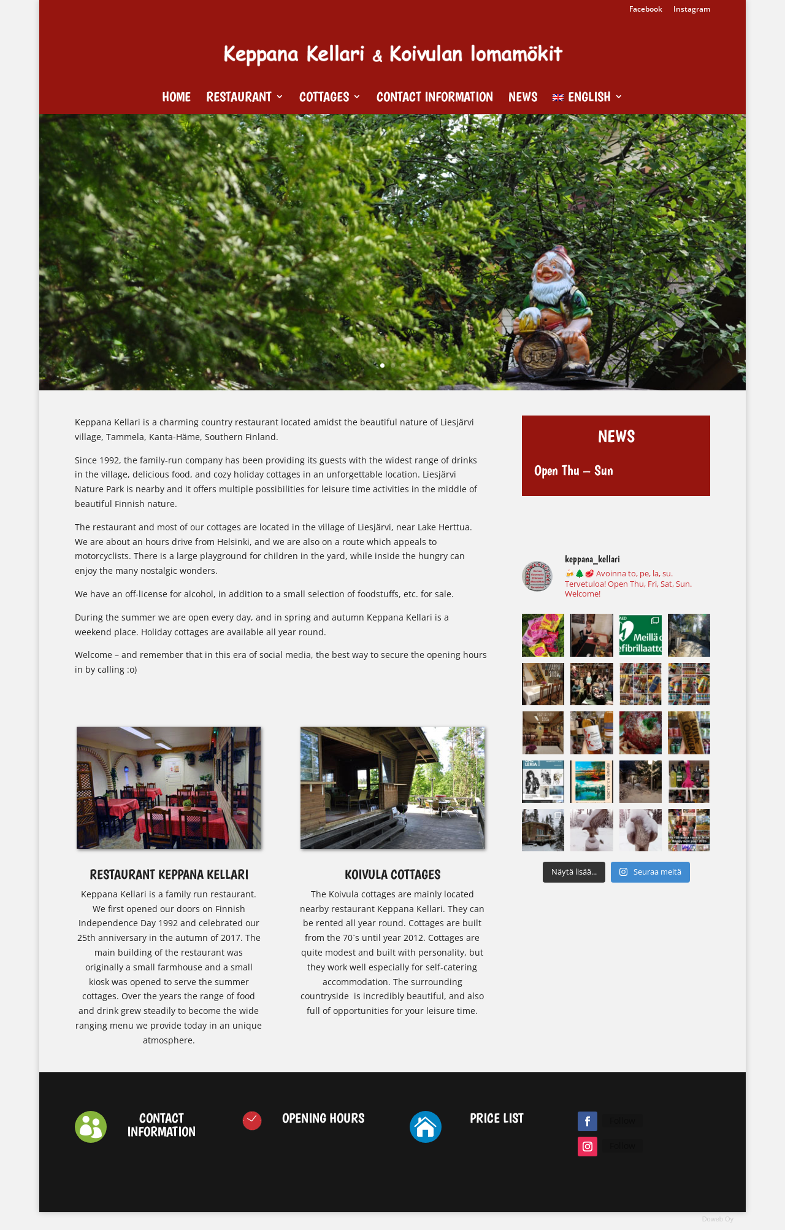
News (522, 98)
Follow (622, 1120)
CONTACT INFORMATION (161, 1124)
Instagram (691, 10)
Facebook (645, 10)
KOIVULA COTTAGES (392, 874)
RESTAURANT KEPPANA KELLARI (169, 874)
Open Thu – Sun (573, 470)
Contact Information (435, 98)
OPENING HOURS (323, 1118)
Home (176, 98)
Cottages (324, 98)
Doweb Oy (717, 1219)
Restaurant (239, 98)
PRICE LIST (497, 1118)
